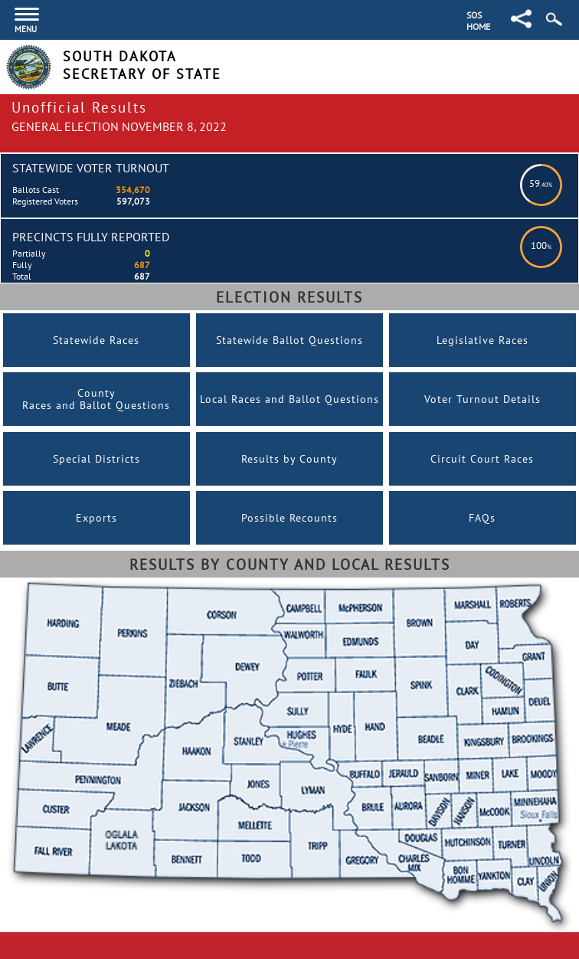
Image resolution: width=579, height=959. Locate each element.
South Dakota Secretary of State (142, 65)
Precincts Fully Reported (90, 236)
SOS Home (478, 20)
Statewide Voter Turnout (90, 167)
